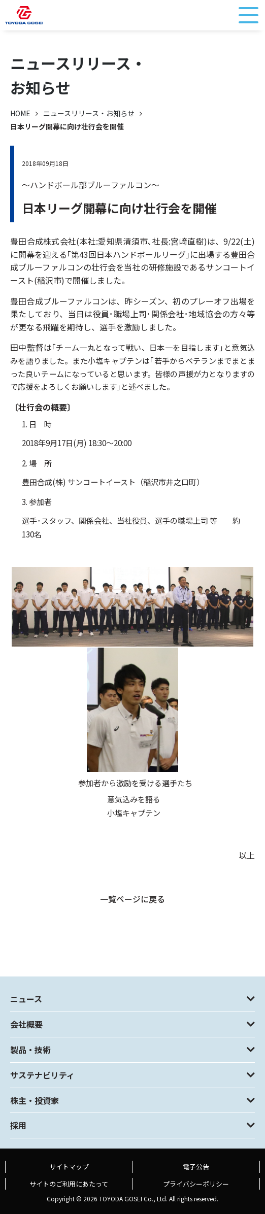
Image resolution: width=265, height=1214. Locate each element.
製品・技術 (30, 1049)
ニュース (26, 999)
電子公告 (196, 1166)
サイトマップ (69, 1166)
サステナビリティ (42, 1075)
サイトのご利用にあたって (68, 1184)
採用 (18, 1125)
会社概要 (26, 1024)
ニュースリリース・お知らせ (89, 113)
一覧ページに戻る (132, 899)
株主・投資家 (34, 1100)
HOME (20, 113)
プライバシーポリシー (196, 1184)
